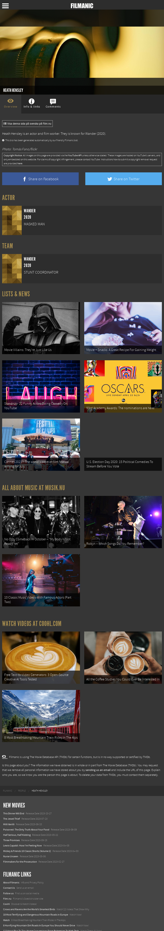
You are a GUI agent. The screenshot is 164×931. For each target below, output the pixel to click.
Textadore (8, 923)
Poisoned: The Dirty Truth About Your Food (26, 816)
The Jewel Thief (11, 806)
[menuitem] (7, 778)
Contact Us (9, 875)
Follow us (8, 880)
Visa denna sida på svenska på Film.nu (27, 123)
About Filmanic (11, 869)
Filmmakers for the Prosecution (20, 848)
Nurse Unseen (10, 843)
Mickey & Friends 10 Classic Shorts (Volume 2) (27, 838)
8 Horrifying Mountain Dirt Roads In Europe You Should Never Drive (39, 912)
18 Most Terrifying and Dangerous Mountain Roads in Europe (35, 901)
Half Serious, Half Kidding (17, 822)
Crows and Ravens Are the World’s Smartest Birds (29, 896)
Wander (90, 134)
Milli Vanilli (8, 811)
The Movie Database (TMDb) (119, 752)
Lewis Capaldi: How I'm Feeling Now (22, 832)
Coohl (6, 891)
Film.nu (7, 885)
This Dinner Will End (13, 800)
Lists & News (16, 294)
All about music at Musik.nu (33, 482)
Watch (6, 907)
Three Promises (11, 827)
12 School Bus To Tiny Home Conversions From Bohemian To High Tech (41, 918)
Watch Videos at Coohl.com (31, 614)
